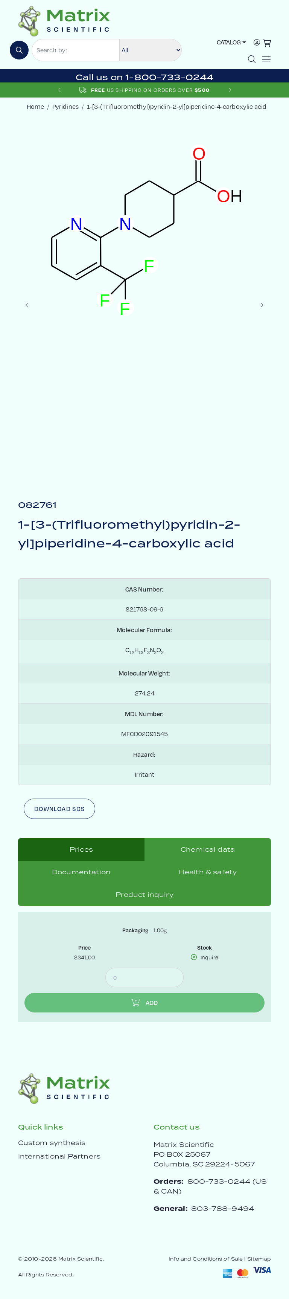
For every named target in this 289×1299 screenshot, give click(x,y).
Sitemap (259, 1259)
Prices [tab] (81, 849)
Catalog (229, 42)
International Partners (59, 1156)
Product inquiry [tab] (144, 894)
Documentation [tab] (81, 872)
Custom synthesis (51, 1143)
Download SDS (59, 809)
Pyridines (65, 106)
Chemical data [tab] (208, 849)
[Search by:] (76, 50)
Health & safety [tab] (208, 872)
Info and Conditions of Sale (206, 1259)
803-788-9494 (222, 1208)
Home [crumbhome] (35, 106)
